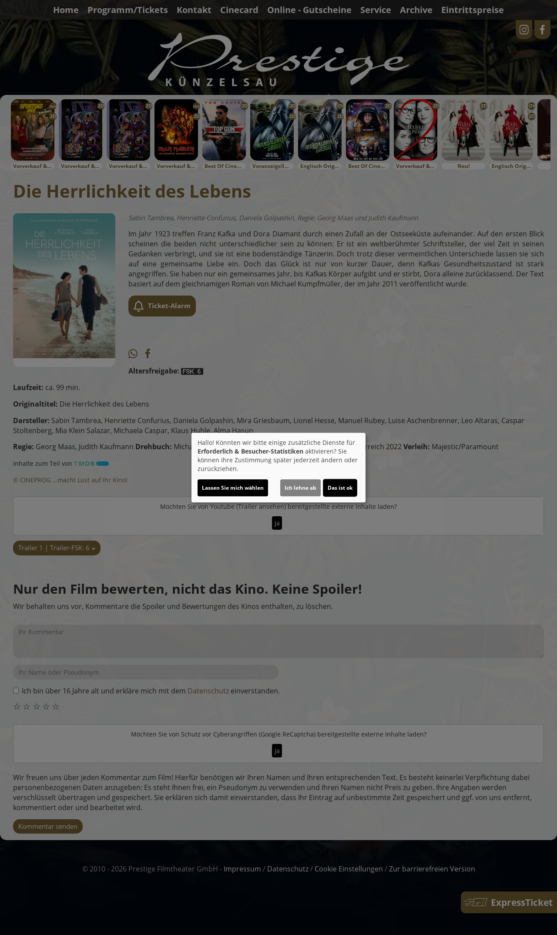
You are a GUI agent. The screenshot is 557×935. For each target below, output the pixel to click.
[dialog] (278, 467)
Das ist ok (340, 487)
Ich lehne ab (300, 487)
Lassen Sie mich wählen (233, 487)
